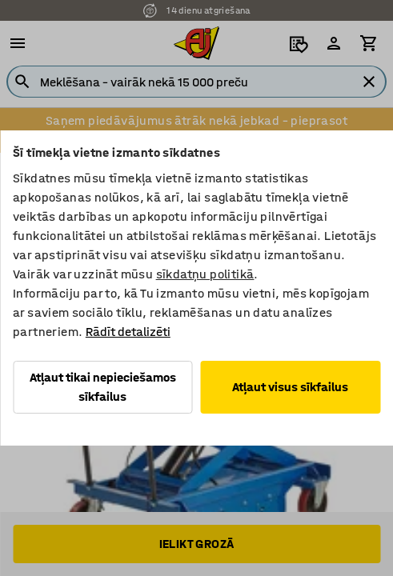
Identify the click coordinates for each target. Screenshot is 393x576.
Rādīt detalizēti (128, 331)
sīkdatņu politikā (205, 274)
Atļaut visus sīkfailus (290, 386)
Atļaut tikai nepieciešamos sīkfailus (103, 387)
